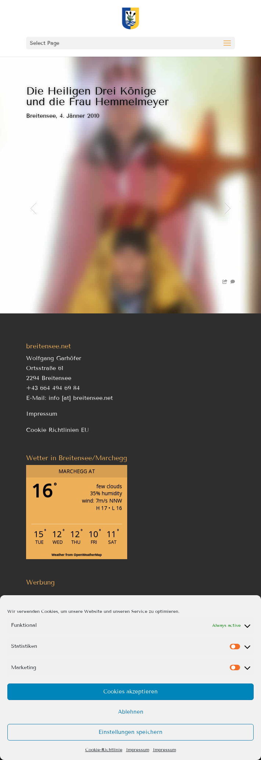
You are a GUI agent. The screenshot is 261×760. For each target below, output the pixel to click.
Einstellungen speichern (130, 732)
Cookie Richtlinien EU (57, 429)
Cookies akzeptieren (130, 691)
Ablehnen (130, 711)
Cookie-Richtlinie (103, 749)
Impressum (137, 749)
